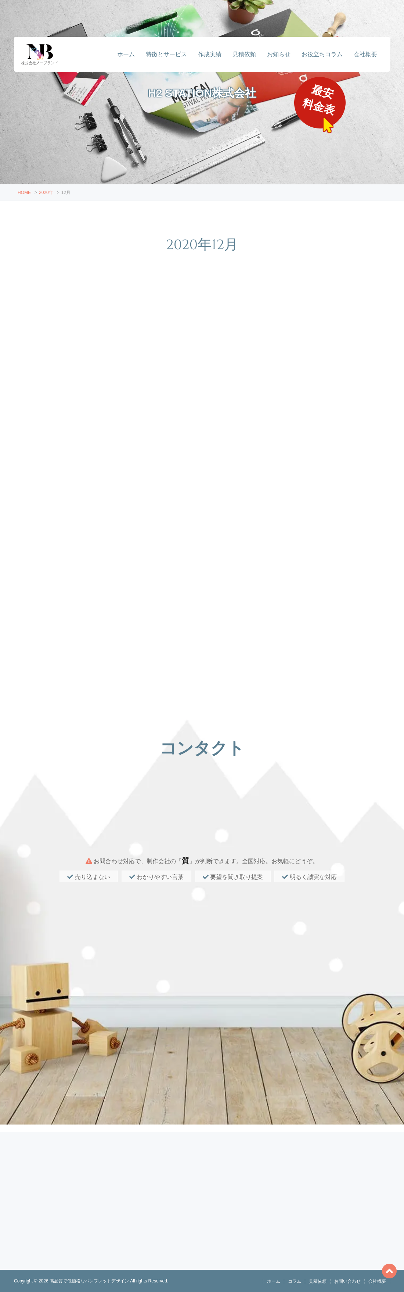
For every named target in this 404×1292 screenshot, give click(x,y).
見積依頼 (244, 54)
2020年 (46, 192)
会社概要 (365, 54)
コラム (294, 1281)
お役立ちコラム (322, 54)
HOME (24, 192)
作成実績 (209, 54)
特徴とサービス (166, 54)
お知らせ (279, 54)
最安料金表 (320, 100)
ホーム (126, 54)
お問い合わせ (347, 1281)
